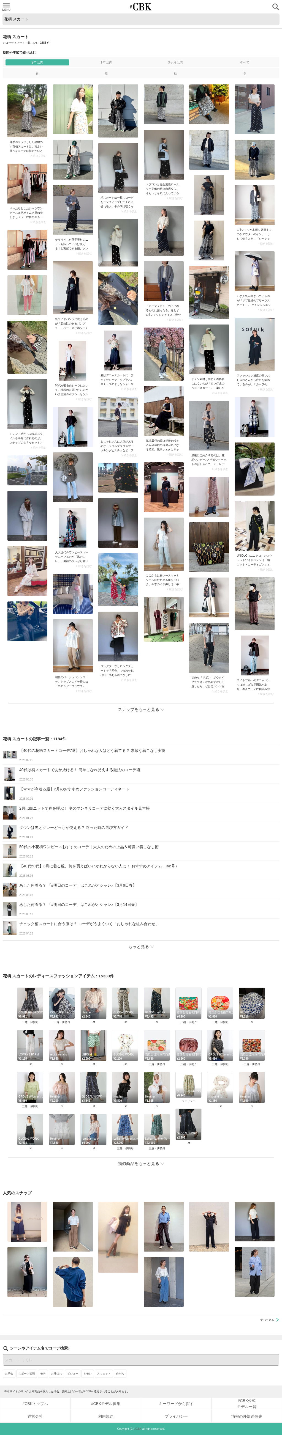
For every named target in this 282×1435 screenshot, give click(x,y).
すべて (245, 62)
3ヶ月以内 (175, 62)
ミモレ (87, 1373)
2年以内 (37, 62)
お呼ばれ (56, 1373)
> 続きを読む (38, 156)
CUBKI (141, 6)
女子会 (9, 1373)
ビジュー (72, 1373)
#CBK (138, 1428)
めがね (120, 1373)
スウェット (104, 1373)
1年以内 (106, 62)
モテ (43, 1373)
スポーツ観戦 (26, 1373)
